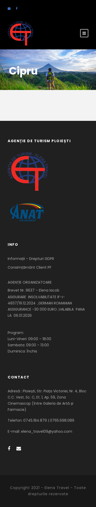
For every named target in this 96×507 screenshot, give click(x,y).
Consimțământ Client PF (29, 267)
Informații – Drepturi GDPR (31, 258)
